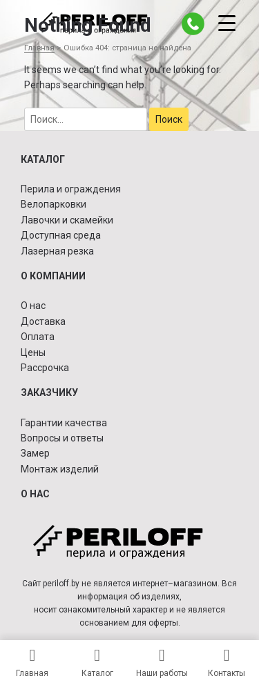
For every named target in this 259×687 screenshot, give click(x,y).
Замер (35, 453)
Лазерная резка (57, 251)
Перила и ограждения (71, 189)
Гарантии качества (64, 422)
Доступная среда (61, 235)
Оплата (38, 336)
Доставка (43, 321)
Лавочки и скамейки (67, 220)
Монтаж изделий (60, 469)
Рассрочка (45, 367)
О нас (33, 305)
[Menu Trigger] (227, 22)
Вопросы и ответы (62, 438)
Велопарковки (53, 204)
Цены (33, 352)
